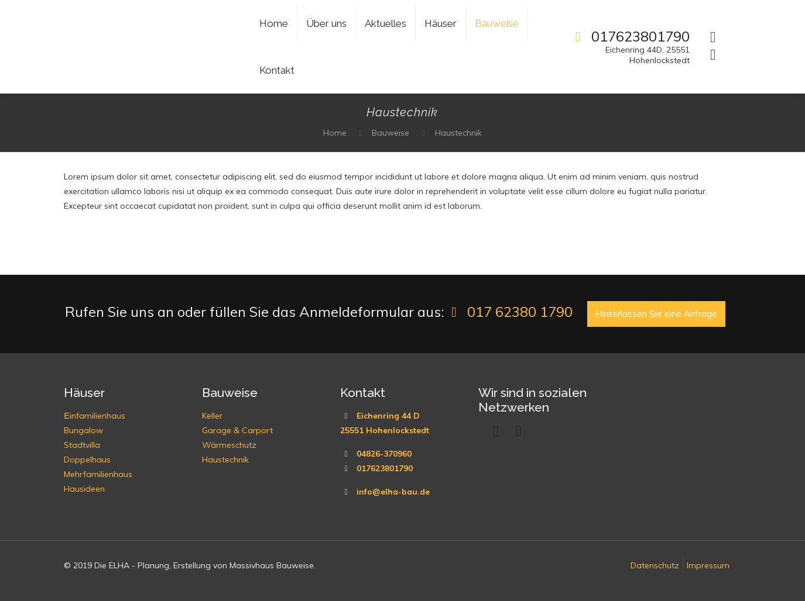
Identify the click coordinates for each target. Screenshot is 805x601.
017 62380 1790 (508, 311)
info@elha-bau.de (393, 491)
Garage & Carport (237, 430)
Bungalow (83, 430)
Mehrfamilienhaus (98, 474)
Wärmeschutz (229, 445)
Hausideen (84, 488)
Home (335, 132)
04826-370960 (384, 453)
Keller (212, 415)
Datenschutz (655, 565)
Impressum (708, 565)
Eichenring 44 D (388, 415)
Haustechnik (458, 132)
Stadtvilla (82, 445)
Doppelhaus (87, 459)
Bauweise (390, 132)
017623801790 (385, 468)
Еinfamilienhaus (94, 415)
